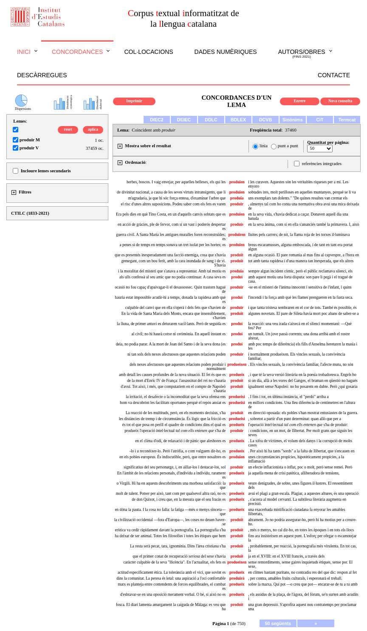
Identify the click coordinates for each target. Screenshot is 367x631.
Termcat (347, 119)
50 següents (278, 623)
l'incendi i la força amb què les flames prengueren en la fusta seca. (300, 297)
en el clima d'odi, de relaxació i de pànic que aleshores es (180, 441)
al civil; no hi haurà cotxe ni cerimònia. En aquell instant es (179, 334)
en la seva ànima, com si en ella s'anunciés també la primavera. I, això (303, 224)
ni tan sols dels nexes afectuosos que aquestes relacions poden (176, 354)
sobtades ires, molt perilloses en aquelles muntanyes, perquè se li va (302, 192)
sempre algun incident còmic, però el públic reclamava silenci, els (300, 271)
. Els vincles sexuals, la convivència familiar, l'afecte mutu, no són (300, 364)
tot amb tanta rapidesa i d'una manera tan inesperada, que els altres (300, 261)
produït (237, 255)
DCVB (265, 119)
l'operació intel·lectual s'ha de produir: (298, 425)
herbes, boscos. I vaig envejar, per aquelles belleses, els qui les (176, 182)
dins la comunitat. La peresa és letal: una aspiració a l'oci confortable (171, 578)
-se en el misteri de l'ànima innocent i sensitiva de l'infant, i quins (300, 287)
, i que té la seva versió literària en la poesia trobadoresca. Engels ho (302, 375)
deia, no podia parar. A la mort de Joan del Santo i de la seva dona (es (171, 344)
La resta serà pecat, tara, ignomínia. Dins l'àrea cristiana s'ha (178, 546)
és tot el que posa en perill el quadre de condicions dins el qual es (174, 425)
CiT (319, 119)
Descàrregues (42, 75)
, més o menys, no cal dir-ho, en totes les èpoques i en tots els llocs (301, 530)
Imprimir (134, 101)
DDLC (211, 119)
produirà (237, 578)
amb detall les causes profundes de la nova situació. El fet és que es (172, 375)
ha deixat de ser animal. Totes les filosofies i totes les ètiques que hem (170, 536)
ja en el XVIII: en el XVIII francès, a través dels (286, 556)
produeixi (237, 397)
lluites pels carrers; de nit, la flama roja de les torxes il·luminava (299, 235)
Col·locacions (148, 51)
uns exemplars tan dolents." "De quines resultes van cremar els (297, 198)
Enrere (300, 101)
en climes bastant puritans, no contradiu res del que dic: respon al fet (302, 572)
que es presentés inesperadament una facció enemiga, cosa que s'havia (170, 255)
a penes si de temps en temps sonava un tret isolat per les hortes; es (173, 245)
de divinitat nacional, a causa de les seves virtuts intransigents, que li (171, 192)
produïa (236, 198)
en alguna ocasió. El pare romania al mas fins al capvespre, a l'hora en (303, 255)
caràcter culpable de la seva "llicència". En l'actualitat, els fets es (174, 562)
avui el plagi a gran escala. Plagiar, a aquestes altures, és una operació (303, 493)
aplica (93, 129)
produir (236, 204)
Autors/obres (301, 53)
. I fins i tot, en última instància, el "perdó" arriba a (288, 397)
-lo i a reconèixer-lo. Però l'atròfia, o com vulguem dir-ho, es (178, 451)
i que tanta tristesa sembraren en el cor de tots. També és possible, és (302, 308)
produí (237, 277)
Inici (24, 51)
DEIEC (184, 119)
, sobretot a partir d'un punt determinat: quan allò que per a (294, 419)
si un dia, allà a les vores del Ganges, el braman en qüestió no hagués (303, 381)
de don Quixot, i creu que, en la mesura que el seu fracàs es (179, 499)
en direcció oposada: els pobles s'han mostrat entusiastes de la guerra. (303, 413)
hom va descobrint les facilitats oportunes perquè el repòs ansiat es (173, 403)
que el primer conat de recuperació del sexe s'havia (179, 556)
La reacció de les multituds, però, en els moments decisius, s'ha (176, 413)
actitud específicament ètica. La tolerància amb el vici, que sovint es (172, 572)
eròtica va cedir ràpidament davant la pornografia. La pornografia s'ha (170, 530)
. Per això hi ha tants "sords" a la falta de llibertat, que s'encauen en (301, 451)
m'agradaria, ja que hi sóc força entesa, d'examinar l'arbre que (177, 198)
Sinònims (292, 119)
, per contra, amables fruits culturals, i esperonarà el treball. (295, 578)
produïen (237, 182)
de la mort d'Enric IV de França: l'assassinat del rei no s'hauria (176, 381)
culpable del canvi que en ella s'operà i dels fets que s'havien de (175, 308)
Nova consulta (340, 101)
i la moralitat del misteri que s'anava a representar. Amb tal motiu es (172, 271)
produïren (237, 235)
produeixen (236, 364)
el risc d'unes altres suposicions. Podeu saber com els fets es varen (173, 204)
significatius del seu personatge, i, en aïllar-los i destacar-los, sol (175, 467)
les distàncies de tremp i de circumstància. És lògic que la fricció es (172, 419)
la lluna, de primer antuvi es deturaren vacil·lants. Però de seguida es (171, 324)
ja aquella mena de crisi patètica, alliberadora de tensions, (293, 473)
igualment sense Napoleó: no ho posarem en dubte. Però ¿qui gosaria (302, 386)
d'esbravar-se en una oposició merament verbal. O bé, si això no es (173, 594)
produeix (237, 375)
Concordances (77, 51)
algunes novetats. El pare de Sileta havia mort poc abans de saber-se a (303, 313)
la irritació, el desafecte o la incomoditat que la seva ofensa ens (176, 397)
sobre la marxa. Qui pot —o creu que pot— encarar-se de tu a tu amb (303, 584)
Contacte (334, 75)
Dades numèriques (226, 51)
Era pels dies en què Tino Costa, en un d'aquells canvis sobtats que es (171, 214)
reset (68, 129)
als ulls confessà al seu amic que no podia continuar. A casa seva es (172, 277)
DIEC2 (156, 119)
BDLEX (238, 119)
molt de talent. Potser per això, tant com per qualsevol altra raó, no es (171, 493)
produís (237, 224)
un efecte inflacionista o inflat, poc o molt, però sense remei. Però (300, 467)
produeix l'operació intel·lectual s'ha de (175, 431)
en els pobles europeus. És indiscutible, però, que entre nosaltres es (172, 457)
